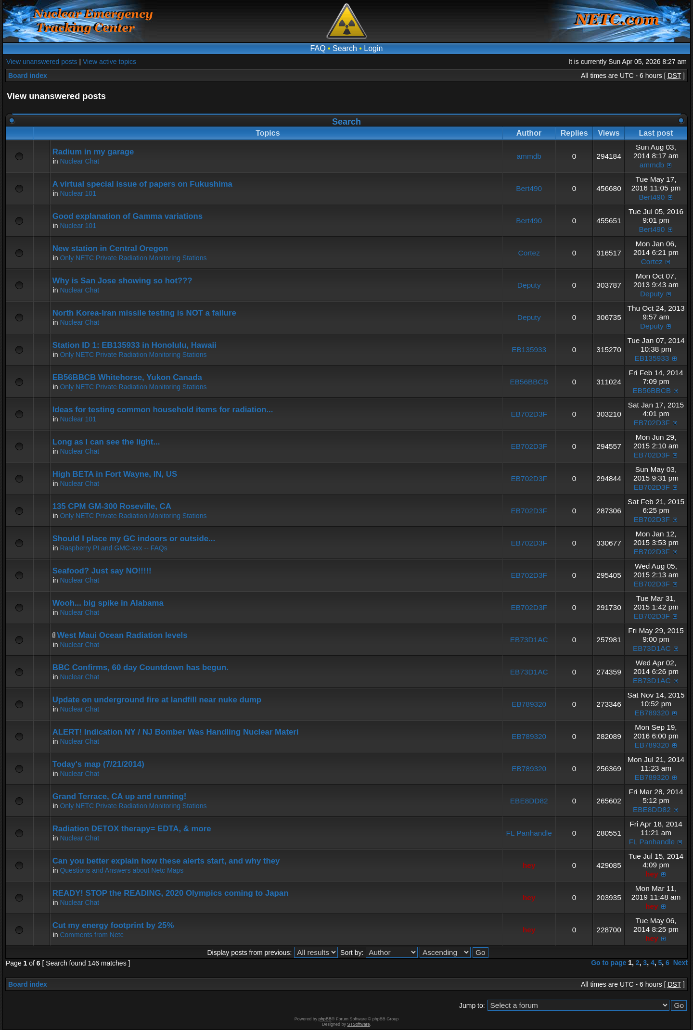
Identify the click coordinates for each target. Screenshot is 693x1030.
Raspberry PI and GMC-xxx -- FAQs (113, 548)
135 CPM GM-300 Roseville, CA (111, 506)
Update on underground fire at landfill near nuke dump (156, 699)
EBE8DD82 (529, 801)
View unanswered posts (41, 61)
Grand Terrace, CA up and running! (119, 796)
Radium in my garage (93, 151)
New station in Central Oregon (110, 248)
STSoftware (358, 1024)
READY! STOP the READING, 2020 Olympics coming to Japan (170, 893)
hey (529, 865)
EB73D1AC (529, 640)
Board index (27, 75)
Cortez (529, 253)
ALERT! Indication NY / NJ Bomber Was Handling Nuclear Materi (175, 732)
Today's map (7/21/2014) (98, 764)
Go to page (608, 962)
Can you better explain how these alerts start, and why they (166, 860)
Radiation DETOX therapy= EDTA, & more (131, 828)
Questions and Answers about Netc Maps (121, 870)
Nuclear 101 (78, 193)
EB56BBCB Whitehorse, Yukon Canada (127, 377)
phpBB (325, 1019)
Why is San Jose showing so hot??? (122, 280)
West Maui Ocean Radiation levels (122, 635)
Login (373, 48)
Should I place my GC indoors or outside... (133, 538)
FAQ (318, 48)
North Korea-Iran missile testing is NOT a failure (144, 313)
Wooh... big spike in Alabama (108, 603)
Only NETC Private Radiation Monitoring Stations (133, 258)
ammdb (529, 156)
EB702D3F (529, 414)
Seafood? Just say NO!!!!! (102, 570)
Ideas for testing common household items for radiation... (162, 409)
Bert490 (529, 188)
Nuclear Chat (79, 161)
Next (680, 962)
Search (345, 48)
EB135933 (529, 349)
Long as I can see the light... (106, 441)
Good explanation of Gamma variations (127, 216)
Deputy (529, 285)
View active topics (109, 61)
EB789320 (529, 704)
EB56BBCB (529, 382)
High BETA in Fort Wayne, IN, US (115, 474)
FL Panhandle (529, 833)
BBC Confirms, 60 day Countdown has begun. (140, 667)
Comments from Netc (91, 935)
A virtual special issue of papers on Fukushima (142, 184)
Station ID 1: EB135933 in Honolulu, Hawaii (134, 345)
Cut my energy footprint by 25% (113, 925)
